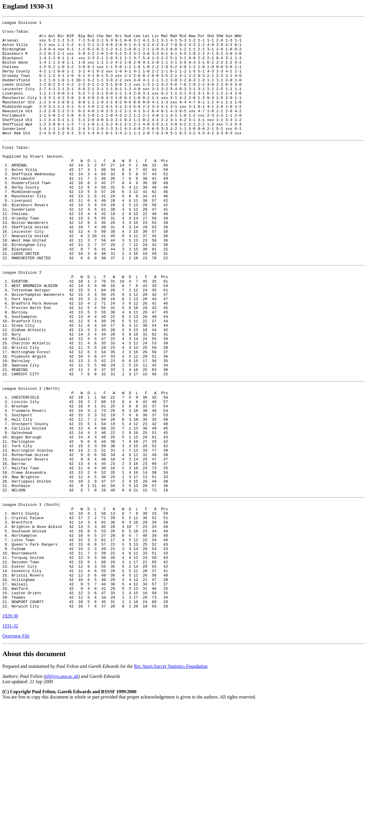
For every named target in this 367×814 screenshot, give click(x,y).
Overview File (15, 745)
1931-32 (10, 735)
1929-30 (10, 725)
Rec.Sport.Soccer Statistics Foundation (171, 775)
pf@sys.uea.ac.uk (61, 785)
